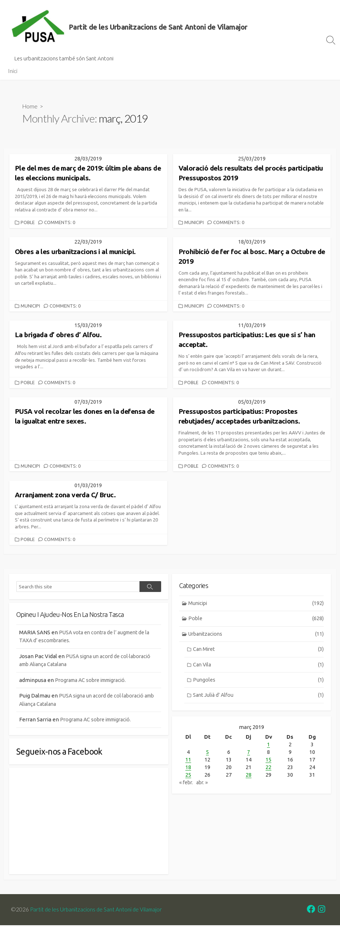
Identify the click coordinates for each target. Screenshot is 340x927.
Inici (12, 71)
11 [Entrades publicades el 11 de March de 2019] (188, 761)
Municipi (194, 222)
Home (30, 106)
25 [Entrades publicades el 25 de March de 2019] (188, 776)
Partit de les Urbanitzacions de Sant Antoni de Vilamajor (97, 911)
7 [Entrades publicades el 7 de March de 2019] (248, 753)
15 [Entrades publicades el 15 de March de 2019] (268, 761)
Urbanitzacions (256, 635)
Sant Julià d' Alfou (258, 698)
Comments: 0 (60, 222)
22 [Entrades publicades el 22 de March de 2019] (268, 768)
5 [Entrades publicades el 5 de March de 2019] (207, 753)
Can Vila (258, 667)
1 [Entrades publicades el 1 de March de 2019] (268, 746)
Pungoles (258, 682)
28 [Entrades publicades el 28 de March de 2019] (248, 776)
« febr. (187, 784)
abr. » (204, 784)
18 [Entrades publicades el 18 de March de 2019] (188, 768)
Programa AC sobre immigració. (94, 680)
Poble (28, 222)
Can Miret (258, 651)
